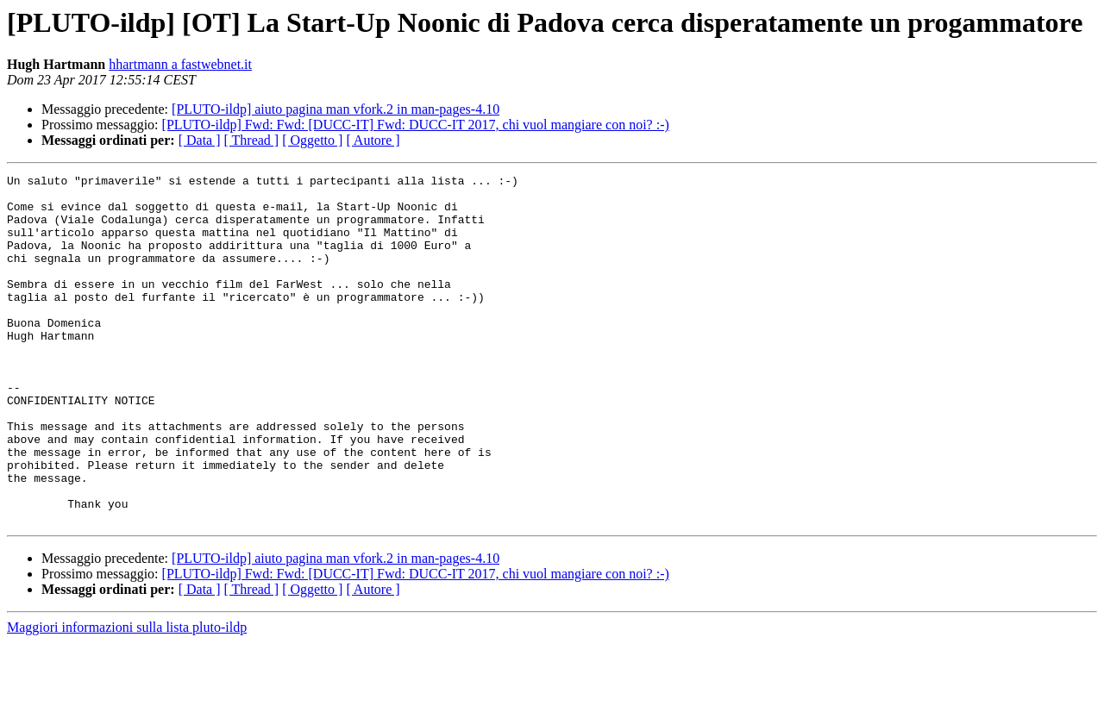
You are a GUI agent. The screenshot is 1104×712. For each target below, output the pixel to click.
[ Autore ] (372, 140)
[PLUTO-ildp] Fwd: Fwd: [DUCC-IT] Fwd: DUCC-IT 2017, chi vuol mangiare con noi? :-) (415, 124)
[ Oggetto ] (312, 140)
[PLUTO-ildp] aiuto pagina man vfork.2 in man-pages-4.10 (335, 109)
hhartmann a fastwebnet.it (180, 64)
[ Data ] (200, 140)
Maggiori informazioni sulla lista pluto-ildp (127, 697)
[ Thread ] (251, 140)
